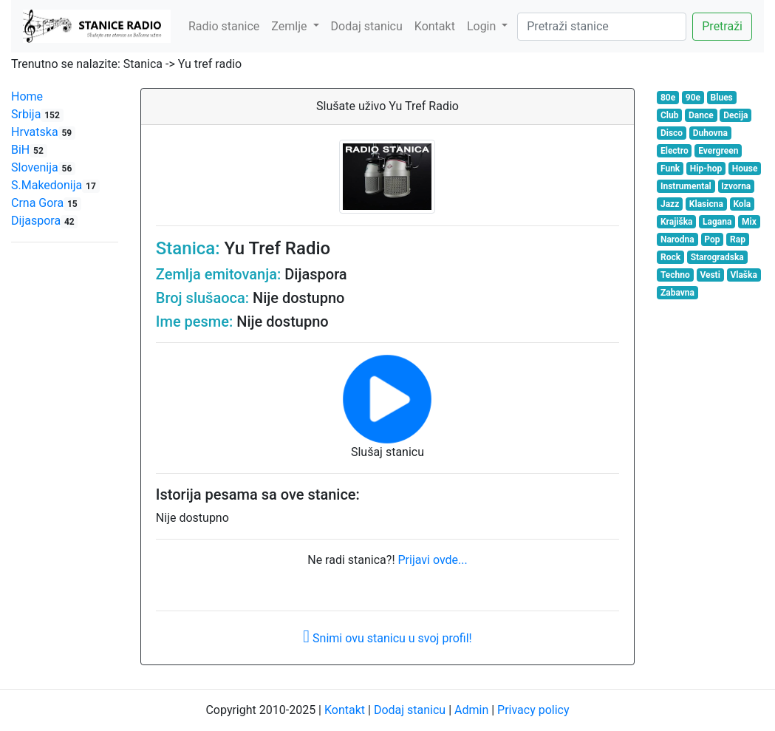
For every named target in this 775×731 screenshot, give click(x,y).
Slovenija (43, 167)
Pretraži (722, 26)
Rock (670, 257)
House (745, 168)
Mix (749, 222)
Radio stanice (223, 26)
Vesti (710, 275)
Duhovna (710, 133)
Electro (674, 151)
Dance (701, 115)
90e (693, 97)
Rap (737, 239)
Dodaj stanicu (367, 26)
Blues (722, 97)
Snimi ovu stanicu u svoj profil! (387, 638)
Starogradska (717, 257)
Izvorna (736, 186)
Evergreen (718, 151)
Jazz (669, 204)
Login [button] (483, 26)
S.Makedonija (55, 185)
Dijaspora (44, 221)
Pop (712, 239)
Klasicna (706, 204)
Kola (742, 204)
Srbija (37, 114)
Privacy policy (533, 710)
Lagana (717, 222)
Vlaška (743, 275)
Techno (675, 275)
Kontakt (434, 26)
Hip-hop (706, 168)
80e (667, 97)
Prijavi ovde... (432, 560)
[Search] (601, 27)
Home (27, 96)
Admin (471, 710)
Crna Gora (46, 203)
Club (669, 115)
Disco (671, 133)
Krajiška (676, 222)
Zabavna (677, 293)
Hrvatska (43, 132)
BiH (29, 150)
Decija (735, 115)
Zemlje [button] (290, 26)
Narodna (677, 239)
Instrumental (685, 186)
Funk (670, 168)
